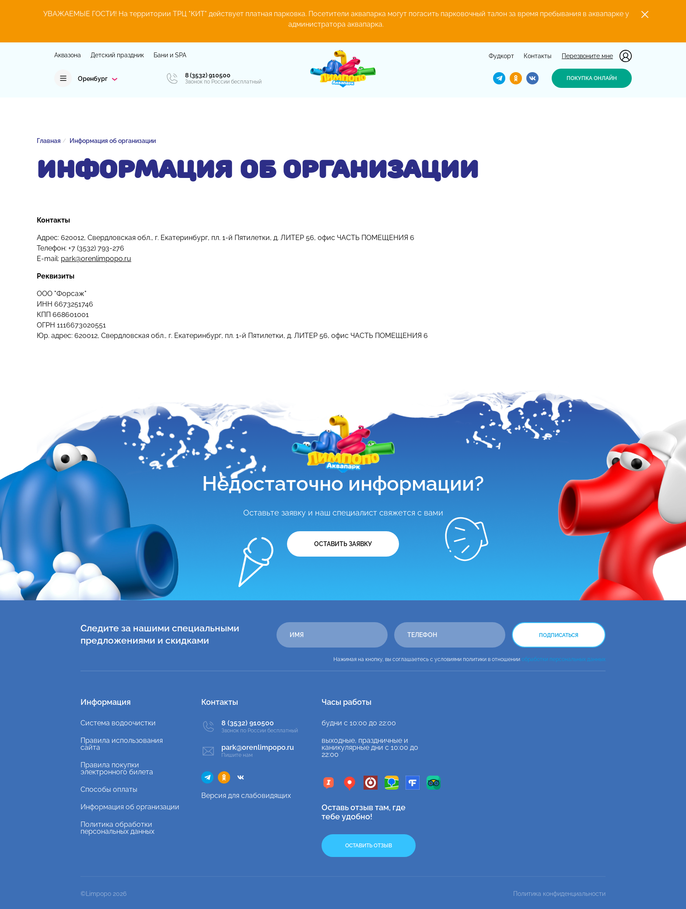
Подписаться (558, 635)
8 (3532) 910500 (208, 75)
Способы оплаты (108, 789)
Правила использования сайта (121, 744)
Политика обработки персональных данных (117, 828)
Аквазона (67, 55)
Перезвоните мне (587, 56)
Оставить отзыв (368, 846)
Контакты (537, 56)
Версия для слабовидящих (246, 795)
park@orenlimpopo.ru (96, 258)
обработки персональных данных (564, 659)
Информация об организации (129, 807)
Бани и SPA (170, 55)
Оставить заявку (343, 543)
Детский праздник (117, 55)
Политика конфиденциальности (559, 893)
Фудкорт (501, 56)
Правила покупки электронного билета (116, 768)
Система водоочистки (118, 723)
